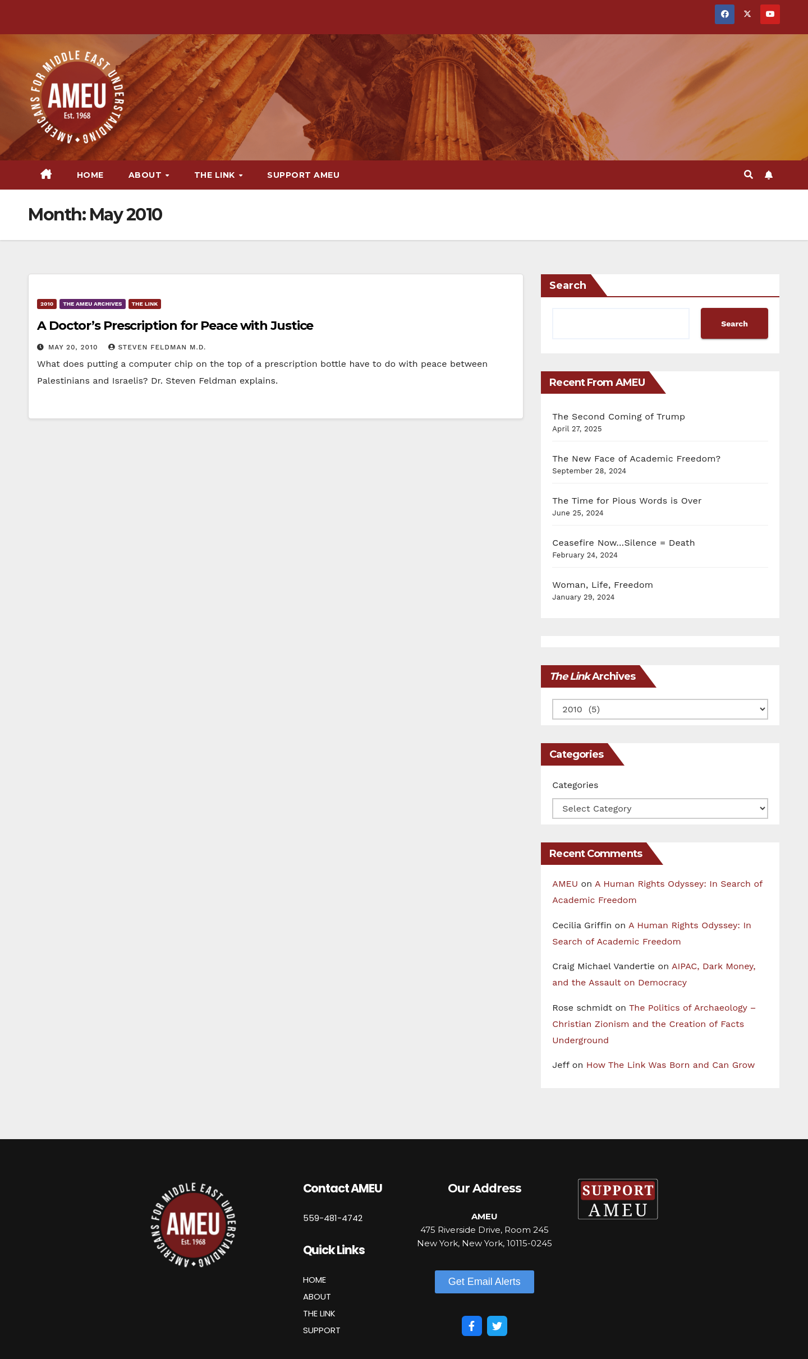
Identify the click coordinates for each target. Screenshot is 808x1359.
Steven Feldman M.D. (157, 347)
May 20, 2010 (74, 347)
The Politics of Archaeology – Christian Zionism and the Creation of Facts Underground (654, 1023)
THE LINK (319, 1313)
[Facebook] (472, 1326)
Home (90, 175)
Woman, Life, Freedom (602, 584)
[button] (748, 174)
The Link (216, 175)
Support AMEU (303, 175)
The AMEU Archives (92, 304)
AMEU (565, 883)
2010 (46, 304)
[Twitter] (497, 1326)
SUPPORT (322, 1330)
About (146, 175)
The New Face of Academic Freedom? (636, 458)
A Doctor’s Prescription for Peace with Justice (175, 325)
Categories (575, 785)
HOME (314, 1280)
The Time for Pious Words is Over (626, 500)
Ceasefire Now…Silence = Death (623, 542)
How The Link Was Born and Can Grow (670, 1064)
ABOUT (317, 1296)
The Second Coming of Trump (618, 416)
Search (567, 285)
